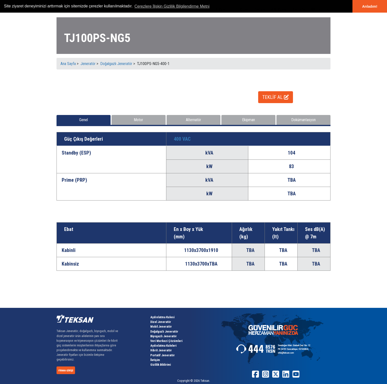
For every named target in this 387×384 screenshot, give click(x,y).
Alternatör (193, 119)
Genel (83, 119)
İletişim (155, 360)
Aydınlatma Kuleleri (163, 345)
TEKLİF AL (275, 97)
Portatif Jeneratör (162, 355)
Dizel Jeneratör (160, 322)
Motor (138, 119)
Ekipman (248, 119)
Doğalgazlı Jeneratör (164, 331)
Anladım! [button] (369, 6)
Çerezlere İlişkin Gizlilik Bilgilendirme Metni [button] (172, 6)
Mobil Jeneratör (161, 326)
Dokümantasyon (303, 119)
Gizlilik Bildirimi (160, 364)
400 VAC (182, 139)
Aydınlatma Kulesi (162, 317)
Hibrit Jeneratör (161, 350)
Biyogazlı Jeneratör (163, 336)
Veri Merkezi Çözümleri (166, 341)
